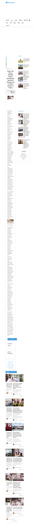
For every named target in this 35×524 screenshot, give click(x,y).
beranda (7, 20)
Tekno (7, 22)
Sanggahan (23, 153)
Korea (22, 22)
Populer (16, 20)
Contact (23, 159)
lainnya (8, 25)
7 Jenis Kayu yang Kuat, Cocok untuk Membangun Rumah (11, 484)
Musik (19, 22)
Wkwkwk (25, 20)
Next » (12, 339)
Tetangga (9, 345)
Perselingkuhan (10, 343)
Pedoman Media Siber (23, 155)
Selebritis (20, 20)
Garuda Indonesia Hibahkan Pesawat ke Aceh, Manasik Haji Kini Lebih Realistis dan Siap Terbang (17, 435)
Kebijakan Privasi (23, 154)
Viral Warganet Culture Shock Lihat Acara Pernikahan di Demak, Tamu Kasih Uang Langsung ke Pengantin (17, 485)
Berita (12, 20)
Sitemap (23, 158)
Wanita (14, 22)
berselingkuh (9, 116)
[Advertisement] (20, 10)
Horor (11, 22)
